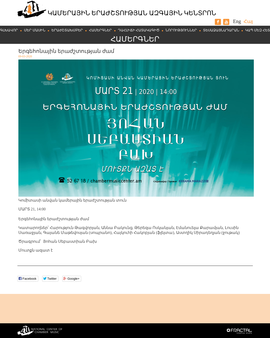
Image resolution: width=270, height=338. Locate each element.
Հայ (248, 21)
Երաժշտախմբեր (67, 30)
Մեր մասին (34, 30)
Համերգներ (100, 30)
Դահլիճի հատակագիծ (139, 30)
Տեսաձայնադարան (221, 30)
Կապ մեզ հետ (257, 30)
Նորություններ (181, 30)
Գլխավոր (9, 30)
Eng (237, 21)
